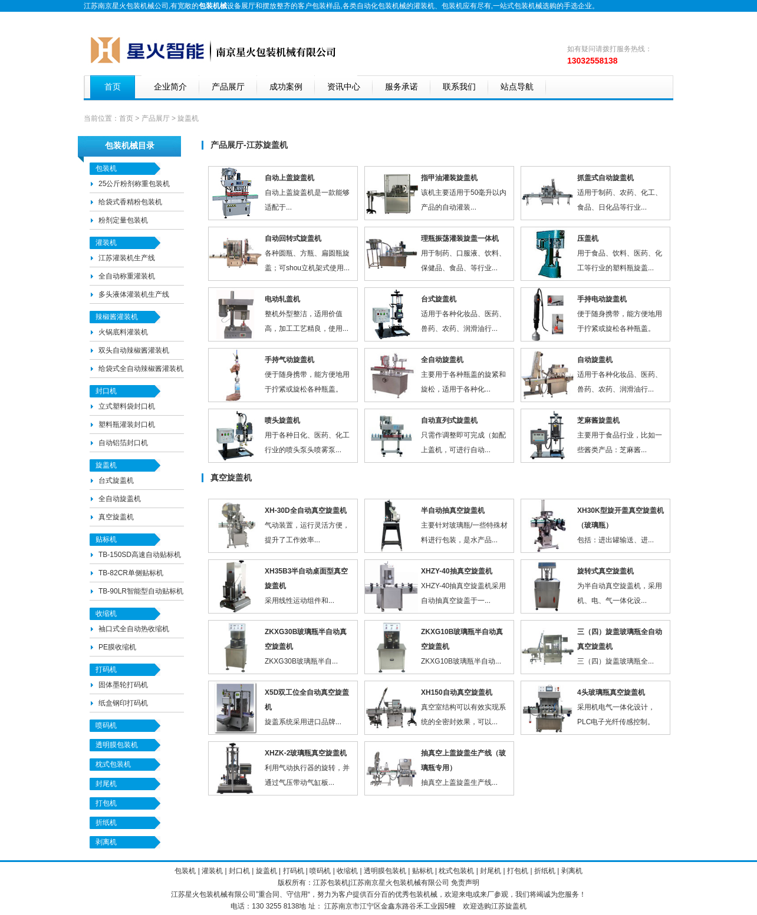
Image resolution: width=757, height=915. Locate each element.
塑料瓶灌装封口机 (126, 424)
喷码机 (106, 725)
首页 (112, 86)
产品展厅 (228, 86)
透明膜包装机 (117, 745)
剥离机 (106, 842)
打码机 (106, 669)
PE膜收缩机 (117, 647)
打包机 (107, 803)
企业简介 (170, 86)
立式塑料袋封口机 (126, 406)
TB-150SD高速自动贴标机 (139, 555)
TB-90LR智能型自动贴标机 (140, 591)
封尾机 (106, 784)
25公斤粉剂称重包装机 (134, 184)
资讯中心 (343, 86)
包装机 (452, 6)
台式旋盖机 (116, 480)
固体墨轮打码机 (123, 685)
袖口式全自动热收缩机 (133, 629)
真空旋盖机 (116, 517)
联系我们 (459, 86)
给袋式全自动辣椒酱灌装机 (140, 368)
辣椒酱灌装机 (117, 317)
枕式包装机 (113, 764)
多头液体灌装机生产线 (133, 294)
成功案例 (285, 86)
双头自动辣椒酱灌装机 (133, 350)
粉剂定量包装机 (123, 220)
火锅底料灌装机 (123, 332)
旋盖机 (106, 465)
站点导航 (517, 86)
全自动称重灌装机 (126, 276)
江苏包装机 (330, 882)
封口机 (106, 391)
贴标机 (106, 539)
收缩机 (106, 613)
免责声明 (465, 882)
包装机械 (407, 882)
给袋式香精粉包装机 (130, 202)
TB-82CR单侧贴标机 (130, 573)
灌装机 (424, 6)
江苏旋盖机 (508, 906)
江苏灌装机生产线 (126, 258)
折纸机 (106, 822)
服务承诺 (401, 86)
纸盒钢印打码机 (123, 703)
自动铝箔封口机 (123, 443)
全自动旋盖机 (119, 499)
